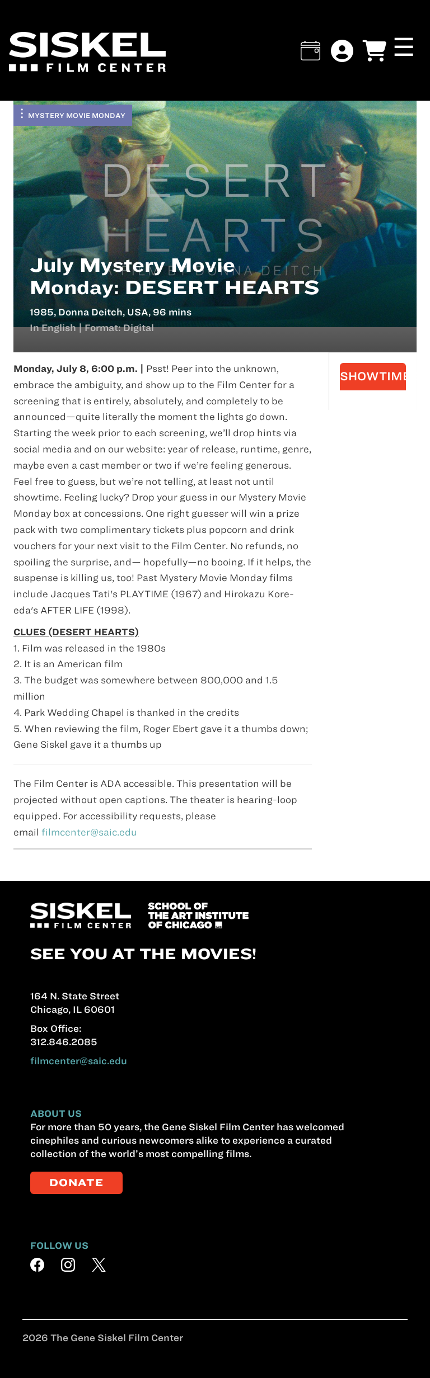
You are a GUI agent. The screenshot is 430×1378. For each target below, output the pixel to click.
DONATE (76, 1182)
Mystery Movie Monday (76, 115)
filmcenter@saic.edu (89, 832)
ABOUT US (56, 1113)
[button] (310, 50)
